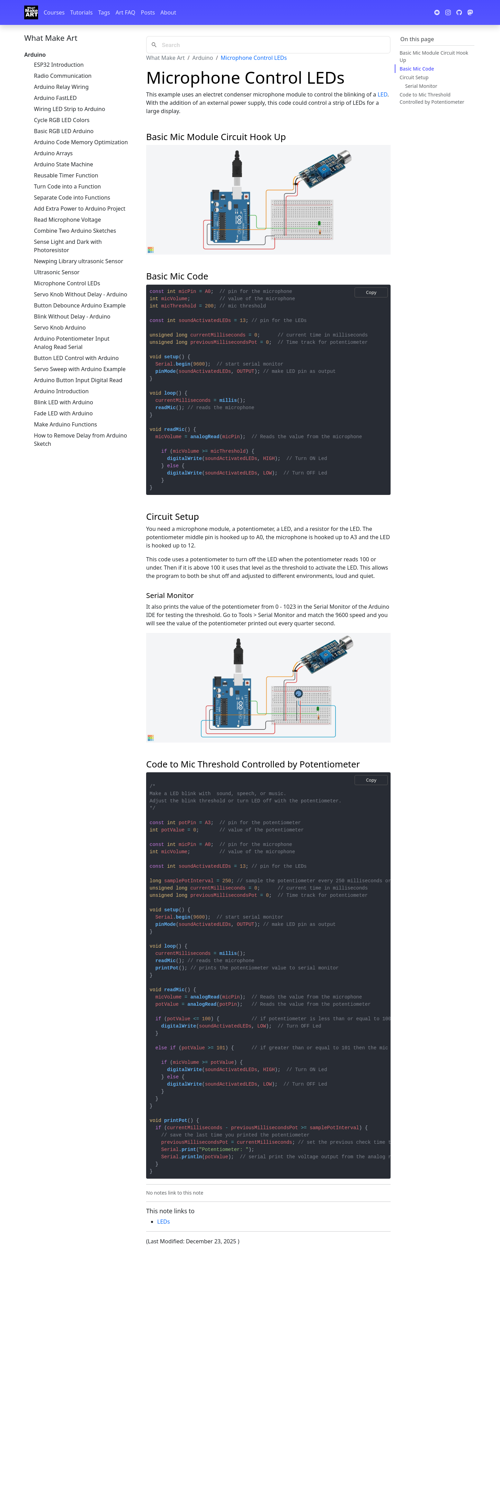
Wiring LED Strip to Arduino (69, 109)
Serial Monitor (421, 86)
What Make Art (50, 38)
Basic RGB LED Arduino (63, 131)
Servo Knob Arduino (60, 327)
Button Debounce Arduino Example (80, 305)
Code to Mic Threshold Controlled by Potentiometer (432, 98)
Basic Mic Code (417, 68)
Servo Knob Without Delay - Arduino (80, 294)
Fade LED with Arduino (63, 413)
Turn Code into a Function (67, 186)
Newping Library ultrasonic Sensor (78, 261)
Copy (371, 292)
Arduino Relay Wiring (61, 87)
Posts (148, 12)
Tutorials (81, 12)
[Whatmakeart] (31, 12)
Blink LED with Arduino (63, 402)
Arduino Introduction (61, 391)
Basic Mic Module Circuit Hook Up (434, 56)
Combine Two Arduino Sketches (75, 230)
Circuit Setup (414, 77)
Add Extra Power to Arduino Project (79, 208)
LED (382, 94)
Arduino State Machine (63, 164)
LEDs (163, 1221)
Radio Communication (62, 76)
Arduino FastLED (55, 98)
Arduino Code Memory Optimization (81, 142)
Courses (54, 12)
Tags (104, 12)
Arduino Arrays (53, 153)
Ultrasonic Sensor (57, 272)
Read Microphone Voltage (67, 219)
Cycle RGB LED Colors (61, 120)
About (168, 12)
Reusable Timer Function (66, 175)
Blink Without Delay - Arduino (72, 316)
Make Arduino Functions (65, 424)
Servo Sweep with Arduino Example (80, 369)
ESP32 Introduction (59, 64)
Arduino (202, 58)
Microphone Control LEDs (67, 283)
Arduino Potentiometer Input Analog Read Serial (71, 343)
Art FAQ (125, 12)
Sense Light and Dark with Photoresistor (68, 246)
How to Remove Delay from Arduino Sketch (80, 440)
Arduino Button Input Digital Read (78, 380)
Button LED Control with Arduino (76, 358)
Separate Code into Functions (72, 197)
